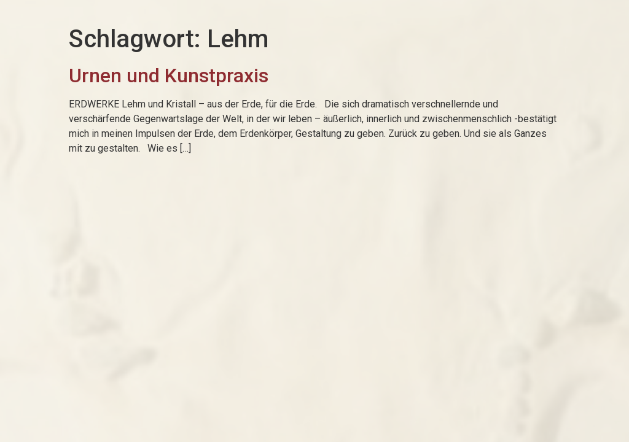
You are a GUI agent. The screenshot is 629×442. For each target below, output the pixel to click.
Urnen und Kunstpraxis (168, 75)
